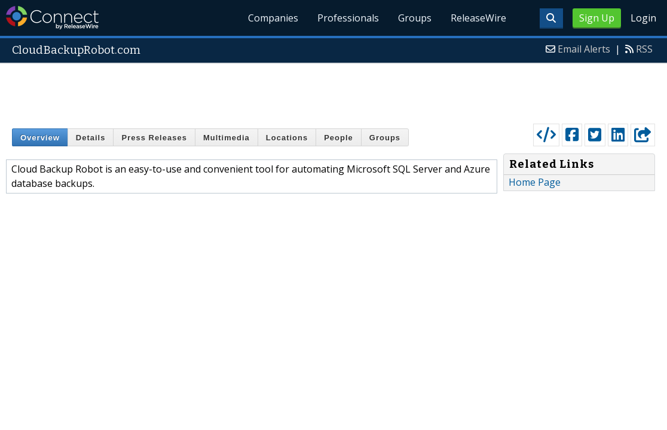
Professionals (348, 17)
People (338, 137)
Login (643, 17)
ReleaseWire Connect (52, 17)
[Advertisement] (333, 91)
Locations (287, 137)
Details (91, 137)
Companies (273, 17)
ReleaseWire (478, 17)
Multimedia (226, 137)
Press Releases (153, 137)
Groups (415, 17)
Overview (40, 137)
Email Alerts (584, 49)
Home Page (535, 182)
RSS (644, 49)
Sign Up (596, 17)
